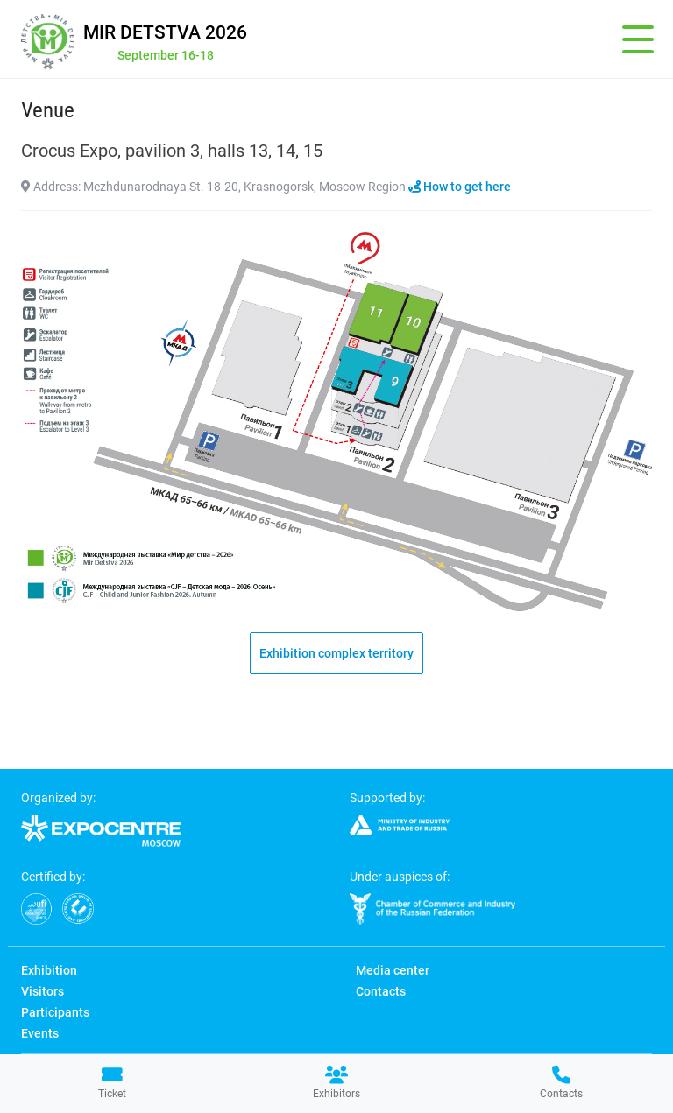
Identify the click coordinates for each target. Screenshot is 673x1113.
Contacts (561, 1083)
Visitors (42, 991)
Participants (55, 1012)
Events (40, 1033)
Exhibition (49, 970)
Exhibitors (336, 1083)
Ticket (112, 1083)
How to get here (459, 187)
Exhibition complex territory (336, 653)
